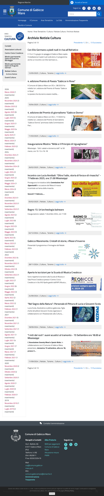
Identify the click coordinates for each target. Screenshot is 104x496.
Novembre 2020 (11, 366)
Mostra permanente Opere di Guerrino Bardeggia (12, 58)
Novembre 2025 (11, 100)
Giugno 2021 (10, 346)
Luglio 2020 (9, 389)
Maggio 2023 (10, 232)
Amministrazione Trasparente (76, 20)
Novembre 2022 (11, 263)
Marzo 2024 (9, 189)
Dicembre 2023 (10, 197)
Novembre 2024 (11, 160)
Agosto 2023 (10, 214)
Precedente (78, 42)
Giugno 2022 (10, 286)
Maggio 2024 (10, 183)
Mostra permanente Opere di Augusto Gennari (12, 65)
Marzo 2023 (9, 243)
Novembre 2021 (11, 323)
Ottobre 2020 (10, 371)
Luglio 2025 (9, 117)
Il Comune (33, 20)
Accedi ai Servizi (78, 2)
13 (91, 42)
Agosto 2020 (10, 383)
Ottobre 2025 (10, 106)
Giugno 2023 (10, 226)
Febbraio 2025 (10, 146)
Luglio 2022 (9, 280)
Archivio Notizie (73, 31)
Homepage (22, 20)
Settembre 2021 (11, 329)
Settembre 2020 (11, 377)
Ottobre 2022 (10, 269)
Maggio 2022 (10, 292)
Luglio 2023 (9, 220)
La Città (59, 20)
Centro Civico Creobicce (14, 53)
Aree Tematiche (47, 20)
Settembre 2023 (11, 209)
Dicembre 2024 (10, 155)
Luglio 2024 (9, 172)
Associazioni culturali (13, 49)
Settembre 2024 (11, 166)
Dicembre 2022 (10, 257)
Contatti (8, 46)
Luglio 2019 (9, 409)
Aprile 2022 (9, 297)
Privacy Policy (69, 491)
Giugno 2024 (10, 177)
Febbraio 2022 (10, 309)
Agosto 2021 (10, 334)
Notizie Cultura (60, 31)
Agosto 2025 (10, 112)
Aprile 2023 (9, 237)
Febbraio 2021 (10, 357)
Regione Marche (24, 2)
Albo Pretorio (50, 439)
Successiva (97, 42)
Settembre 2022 (11, 274)
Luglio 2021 (9, 340)
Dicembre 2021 (10, 317)
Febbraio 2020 (10, 394)
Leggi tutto (61, 73)
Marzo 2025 (9, 140)
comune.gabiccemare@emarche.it (38, 474)
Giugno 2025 (10, 123)
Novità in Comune (25, 25)
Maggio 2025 (10, 129)
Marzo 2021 (9, 351)
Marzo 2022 (9, 303)
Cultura (50, 31)
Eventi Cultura (10, 77)
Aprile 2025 (9, 135)
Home (30, 31)
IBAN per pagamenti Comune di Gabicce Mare (52, 447)
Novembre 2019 (11, 403)
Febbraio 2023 (10, 249)
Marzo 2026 (9, 92)
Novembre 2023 (11, 203)
